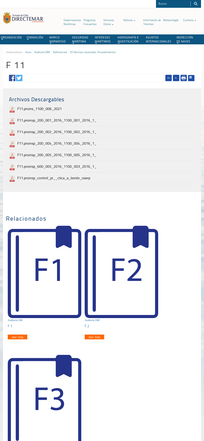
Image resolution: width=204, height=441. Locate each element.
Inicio (28, 52)
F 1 (10, 308)
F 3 (138, 308)
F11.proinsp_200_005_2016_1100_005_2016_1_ (56, 154)
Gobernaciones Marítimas (72, 22)
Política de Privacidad (21, 421)
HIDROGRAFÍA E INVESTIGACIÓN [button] (128, 39)
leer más (18, 320)
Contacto (189, 20)
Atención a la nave (164, 376)
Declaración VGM (163, 386)
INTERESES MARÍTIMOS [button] (103, 39)
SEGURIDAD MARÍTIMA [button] (80, 39)
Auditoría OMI (42, 52)
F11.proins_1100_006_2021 (39, 108)
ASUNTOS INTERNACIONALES (158, 39)
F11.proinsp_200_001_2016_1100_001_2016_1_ (56, 120)
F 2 (74, 308)
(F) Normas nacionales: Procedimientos (93, 52)
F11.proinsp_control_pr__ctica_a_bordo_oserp (53, 177)
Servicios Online (108, 22)
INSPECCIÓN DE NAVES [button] (185, 39)
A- (176, 77)
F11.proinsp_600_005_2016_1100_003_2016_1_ (56, 166)
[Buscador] (173, 3)
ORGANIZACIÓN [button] (11, 37)
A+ (169, 77)
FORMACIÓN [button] (35, 37)
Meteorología (170, 20)
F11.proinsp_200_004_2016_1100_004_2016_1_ (56, 143)
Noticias (129, 20)
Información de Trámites (152, 22)
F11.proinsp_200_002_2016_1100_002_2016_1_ (56, 131)
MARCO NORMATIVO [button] (57, 39)
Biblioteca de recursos (48, 421)
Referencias (60, 52)
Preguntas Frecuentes (90, 22)
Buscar (195, 4)
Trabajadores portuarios (167, 381)
